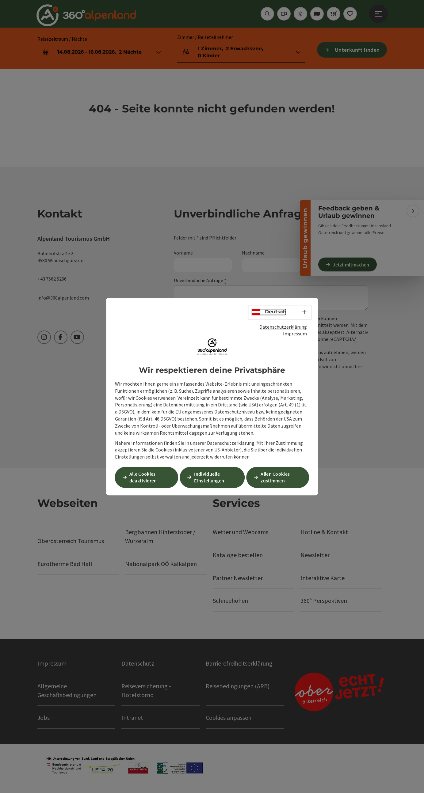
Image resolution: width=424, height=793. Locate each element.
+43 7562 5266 (52, 279)
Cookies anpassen (228, 717)
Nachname (253, 253)
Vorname (183, 253)
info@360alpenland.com (63, 298)
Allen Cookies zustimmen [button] (276, 477)
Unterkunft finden (357, 49)
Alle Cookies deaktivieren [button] (144, 477)
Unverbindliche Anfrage (200, 280)
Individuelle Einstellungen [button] (210, 477)
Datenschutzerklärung (283, 327)
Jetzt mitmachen (352, 264)
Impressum (295, 334)
